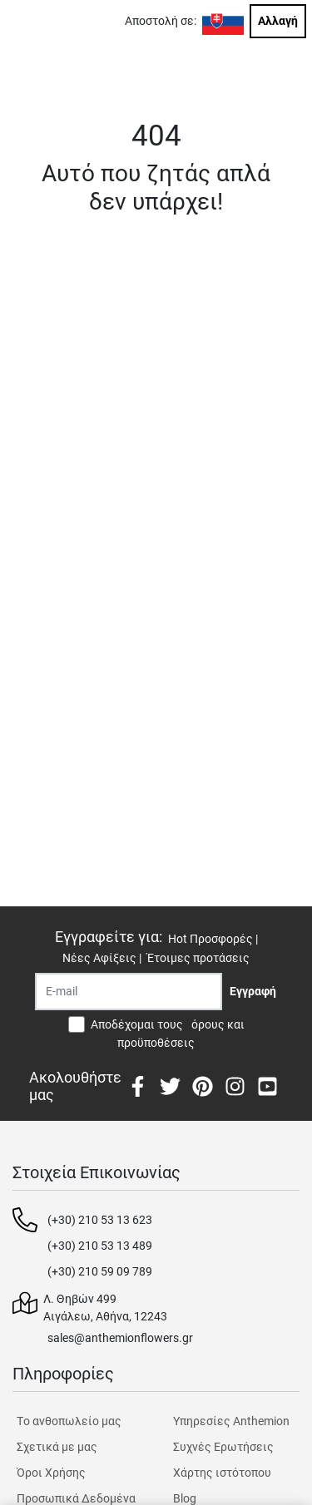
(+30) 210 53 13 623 (99, 1219)
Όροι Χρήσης (51, 1472)
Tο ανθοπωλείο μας (69, 1421)
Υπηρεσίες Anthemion (231, 1421)
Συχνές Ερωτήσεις (223, 1446)
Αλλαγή (278, 20)
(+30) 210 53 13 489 (99, 1245)
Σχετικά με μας (57, 1446)
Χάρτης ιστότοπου (222, 1472)
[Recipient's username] (128, 991)
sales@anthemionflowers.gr (120, 1338)
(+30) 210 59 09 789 (99, 1271)
